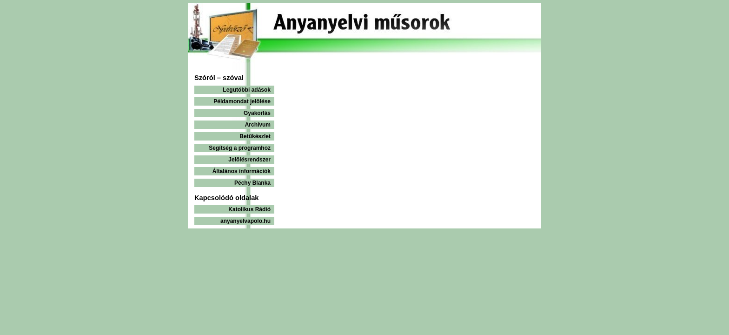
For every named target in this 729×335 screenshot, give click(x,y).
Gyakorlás (257, 113)
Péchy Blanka (252, 183)
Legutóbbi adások (247, 90)
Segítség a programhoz (240, 148)
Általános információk (241, 171)
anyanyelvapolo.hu (245, 221)
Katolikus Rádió (249, 209)
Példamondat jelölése (242, 101)
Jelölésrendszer (249, 159)
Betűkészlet (255, 136)
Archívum (258, 124)
